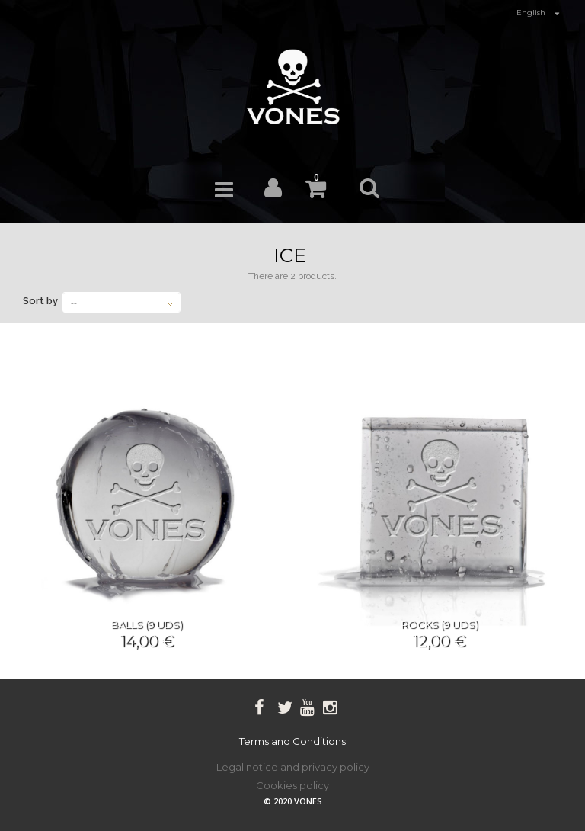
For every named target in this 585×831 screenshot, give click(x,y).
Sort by (40, 300)
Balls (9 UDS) (146, 624)
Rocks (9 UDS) (439, 624)
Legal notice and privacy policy (292, 767)
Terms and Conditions (292, 741)
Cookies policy (292, 785)
